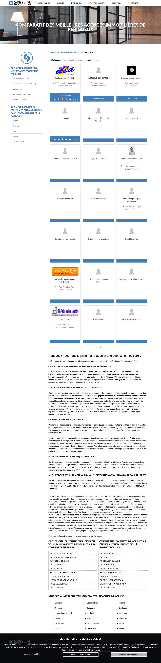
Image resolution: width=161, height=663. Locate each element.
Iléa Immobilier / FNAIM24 (65, 78)
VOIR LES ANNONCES (42, 3)
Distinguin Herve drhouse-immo (131, 279)
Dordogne (79, 52)
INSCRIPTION (116, 3)
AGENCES (60, 3)
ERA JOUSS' (98, 319)
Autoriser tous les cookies (129, 654)
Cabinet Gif (65, 118)
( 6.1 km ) (20, 99)
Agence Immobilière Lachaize (65, 158)
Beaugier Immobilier (65, 199)
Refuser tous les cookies (80, 654)
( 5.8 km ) (22, 94)
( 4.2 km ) (24, 84)
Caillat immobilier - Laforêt (65, 239)
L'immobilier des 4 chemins (131, 78)
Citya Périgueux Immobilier (98, 239)
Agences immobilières (64, 52)
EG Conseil (65, 319)
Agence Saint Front (98, 158)
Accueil (51, 52)
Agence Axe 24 (132, 118)
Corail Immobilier (131, 239)
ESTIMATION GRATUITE (97, 3)
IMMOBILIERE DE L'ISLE (98, 78)
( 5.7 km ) (18, 89)
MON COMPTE (133, 3)
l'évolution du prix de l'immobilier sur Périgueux (83, 536)
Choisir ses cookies (31, 654)
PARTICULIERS (76, 3)
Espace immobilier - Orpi (131, 319)
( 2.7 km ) (21, 78)
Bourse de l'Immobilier (98, 199)
